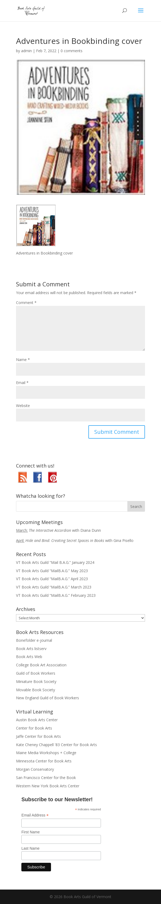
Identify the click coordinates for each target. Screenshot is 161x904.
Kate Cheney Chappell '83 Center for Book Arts (56, 744)
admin (26, 50)
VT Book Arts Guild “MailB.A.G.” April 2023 (52, 578)
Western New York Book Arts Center (47, 785)
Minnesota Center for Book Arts (44, 761)
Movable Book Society (35, 689)
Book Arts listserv (31, 648)
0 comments (72, 50)
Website (23, 405)
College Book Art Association (41, 664)
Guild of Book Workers (35, 673)
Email (22, 382)
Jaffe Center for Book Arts (38, 736)
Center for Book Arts (34, 728)
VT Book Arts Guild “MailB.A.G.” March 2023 (53, 587)
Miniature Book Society (36, 681)
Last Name (30, 848)
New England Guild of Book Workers (47, 697)
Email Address (35, 815)
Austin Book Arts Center (37, 719)
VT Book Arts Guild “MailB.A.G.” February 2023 (56, 595)
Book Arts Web (29, 656)
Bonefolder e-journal (34, 640)
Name (23, 359)
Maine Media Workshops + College (46, 752)
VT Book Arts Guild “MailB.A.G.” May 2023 (52, 570)
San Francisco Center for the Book (46, 777)
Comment (26, 302)
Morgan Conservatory (35, 769)
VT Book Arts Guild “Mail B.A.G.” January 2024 (55, 562)
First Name (30, 832)
